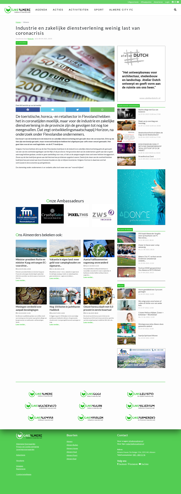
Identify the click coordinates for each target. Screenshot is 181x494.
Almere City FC (121, 9)
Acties (58, 9)
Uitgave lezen (133, 2)
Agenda (41, 9)
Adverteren (158, 2)
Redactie (31, 39)
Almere (69, 441)
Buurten (72, 435)
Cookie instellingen (23, 474)
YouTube (144, 464)
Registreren (20, 469)
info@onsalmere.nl (136, 441)
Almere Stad (71, 459)
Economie (22, 43)
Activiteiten (79, 9)
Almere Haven (72, 448)
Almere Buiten (72, 445)
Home (18, 22)
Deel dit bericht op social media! (28, 105)
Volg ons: (122, 460)
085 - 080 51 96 (139, 455)
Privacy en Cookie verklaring (27, 446)
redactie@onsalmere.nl (135, 444)
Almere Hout (72, 452)
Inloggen (19, 466)
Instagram (134, 464)
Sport (99, 9)
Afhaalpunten (146, 2)
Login (167, 2)
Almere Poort (72, 455)
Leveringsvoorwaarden (25, 449)
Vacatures (20, 460)
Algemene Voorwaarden (25, 444)
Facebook (123, 464)
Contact (122, 435)
